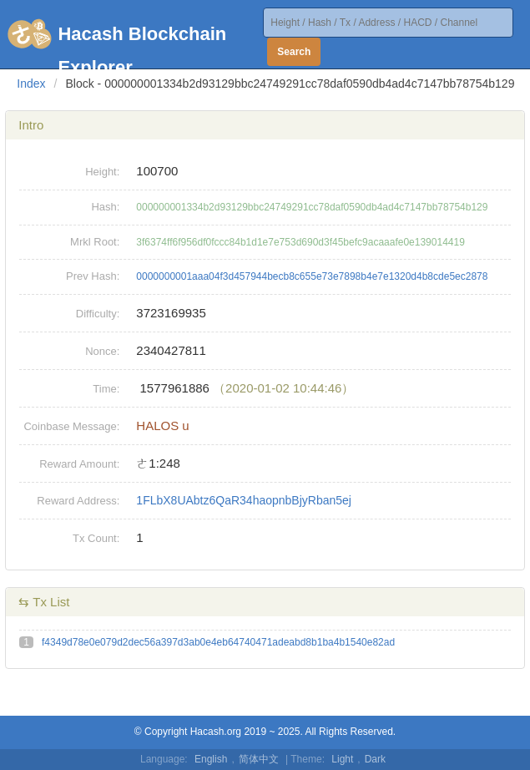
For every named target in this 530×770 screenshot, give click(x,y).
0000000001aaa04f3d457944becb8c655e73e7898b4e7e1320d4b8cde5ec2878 (311, 276)
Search (293, 52)
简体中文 (259, 759)
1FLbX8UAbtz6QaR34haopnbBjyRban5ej (243, 500)
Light (342, 759)
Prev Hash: (92, 276)
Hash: (105, 206)
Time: (106, 388)
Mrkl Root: (94, 242)
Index (31, 83)
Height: (102, 171)
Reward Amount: (79, 464)
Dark (375, 759)
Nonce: (102, 351)
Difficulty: (98, 313)
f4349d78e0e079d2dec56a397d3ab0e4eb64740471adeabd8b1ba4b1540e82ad (218, 642)
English (210, 759)
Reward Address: (78, 500)
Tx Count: (96, 538)
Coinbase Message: (71, 426)
